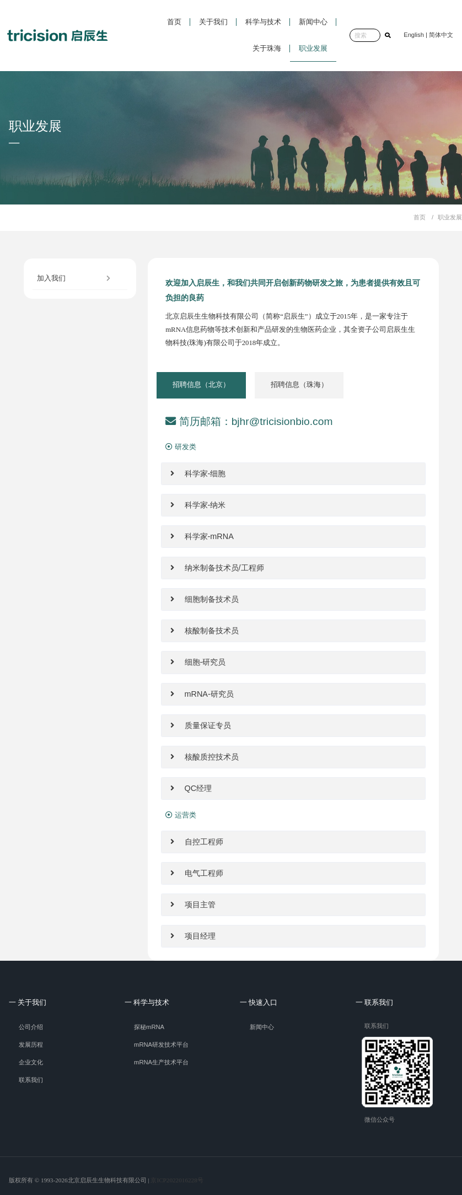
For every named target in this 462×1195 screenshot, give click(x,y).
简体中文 (441, 34)
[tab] (201, 385)
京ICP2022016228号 (177, 1180)
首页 (419, 217)
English (414, 34)
